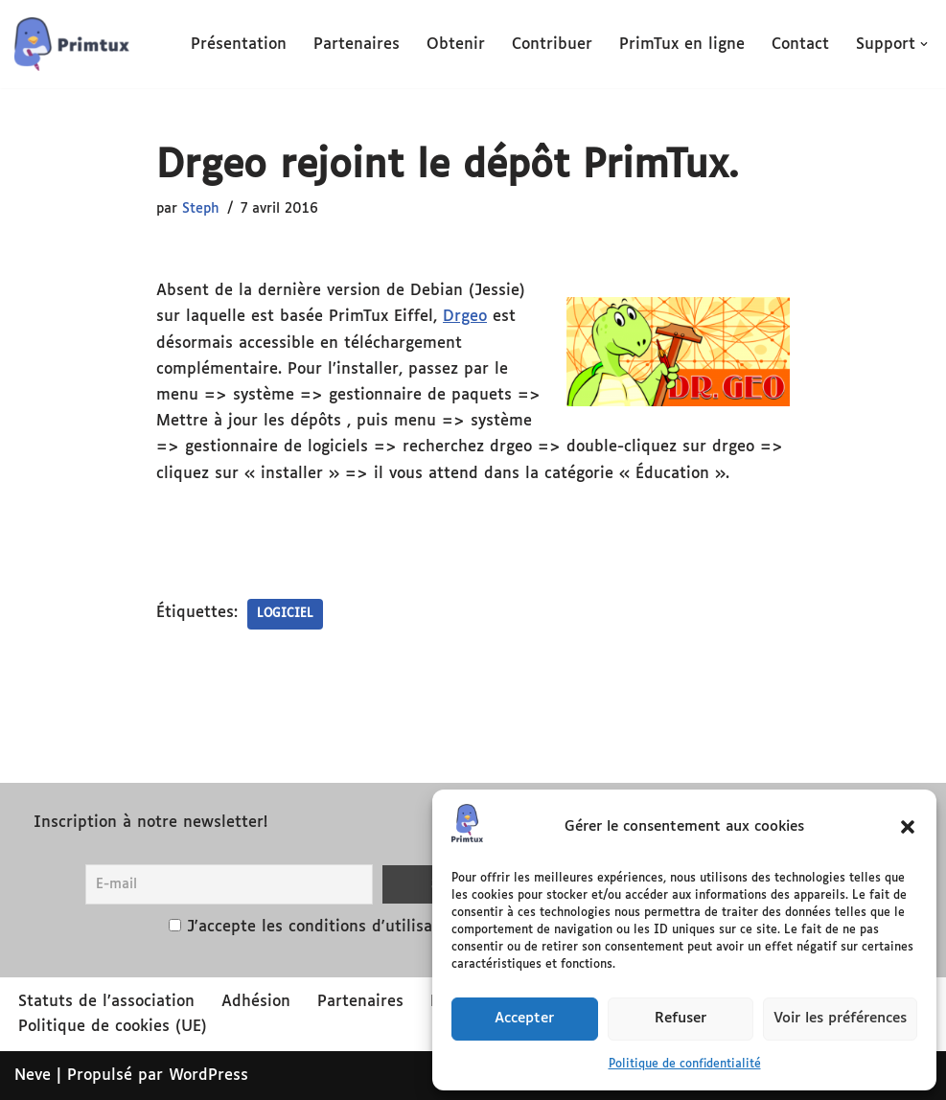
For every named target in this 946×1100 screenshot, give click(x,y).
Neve (32, 1075)
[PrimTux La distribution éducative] (71, 44)
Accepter (524, 1018)
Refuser (680, 1018)
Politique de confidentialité (685, 1064)
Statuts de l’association (106, 1002)
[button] (907, 826)
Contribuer (552, 44)
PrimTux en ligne (682, 44)
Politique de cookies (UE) (112, 1027)
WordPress (208, 1075)
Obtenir (456, 44)
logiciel (285, 614)
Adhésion (255, 1002)
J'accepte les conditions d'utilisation (324, 927)
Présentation (239, 44)
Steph (200, 209)
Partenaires (356, 44)
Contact (800, 44)
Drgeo (465, 317)
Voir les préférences (840, 1018)
